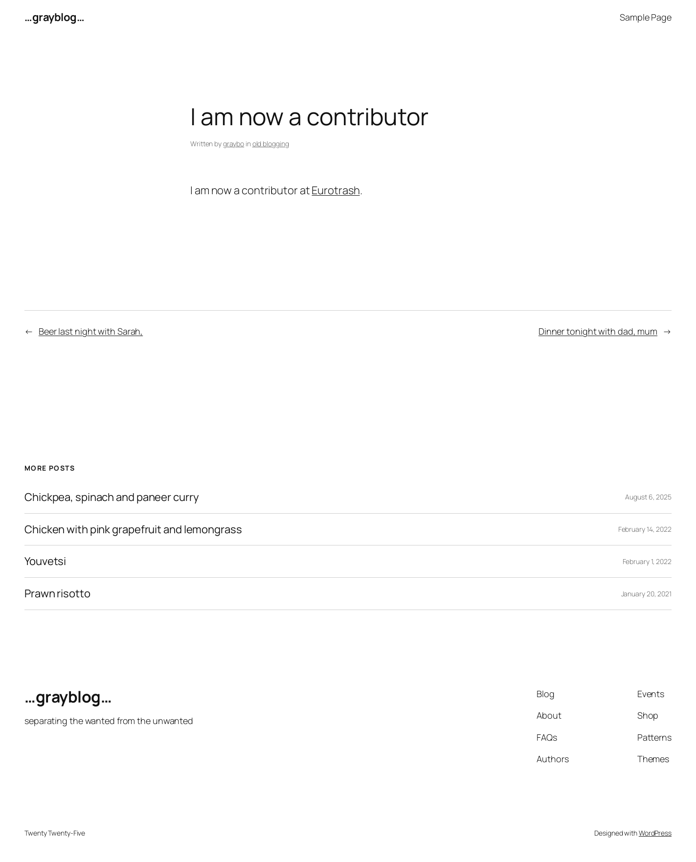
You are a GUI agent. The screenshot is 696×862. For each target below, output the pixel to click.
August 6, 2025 (648, 496)
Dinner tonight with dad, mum (598, 331)
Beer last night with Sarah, (91, 331)
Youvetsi (45, 561)
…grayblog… (54, 17)
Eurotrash (335, 190)
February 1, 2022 (647, 561)
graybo (233, 143)
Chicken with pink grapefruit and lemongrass (133, 529)
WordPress (655, 833)
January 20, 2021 (646, 593)
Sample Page (646, 17)
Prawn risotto (57, 594)
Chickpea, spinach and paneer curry (111, 497)
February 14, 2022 (645, 529)
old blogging (270, 143)
